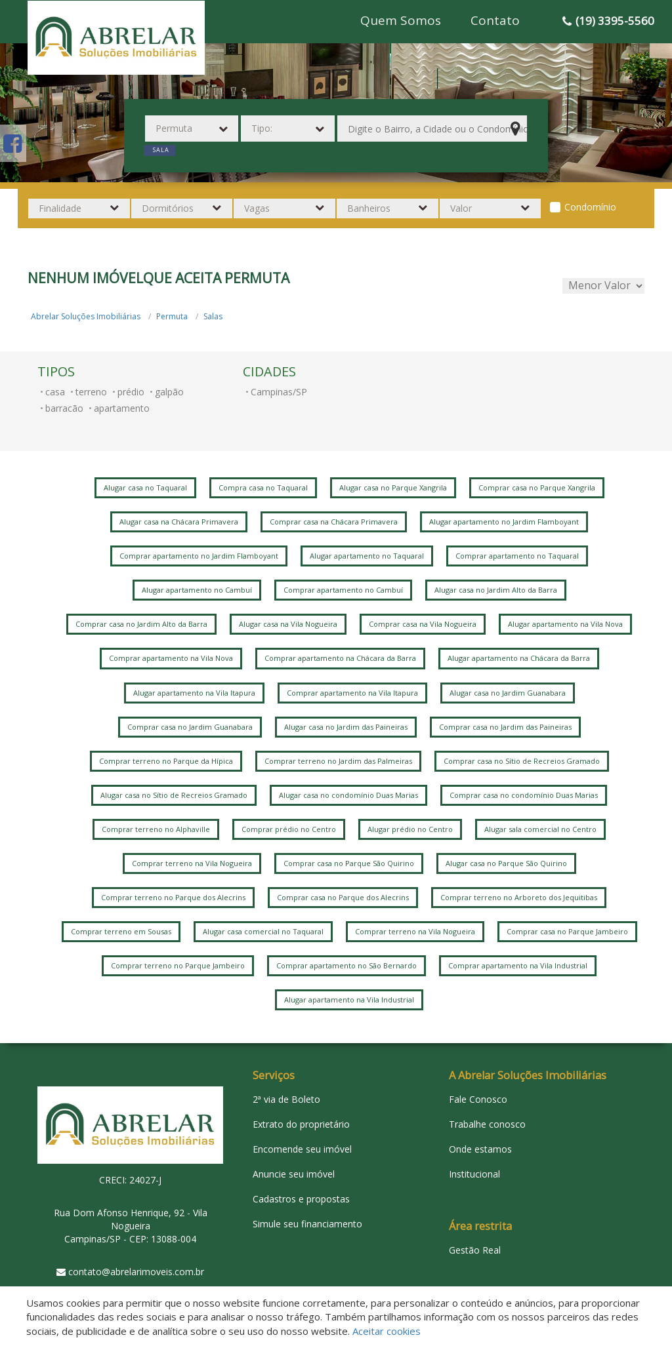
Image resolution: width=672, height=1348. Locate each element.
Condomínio (590, 206)
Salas (212, 316)
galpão (169, 392)
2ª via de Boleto (286, 1099)
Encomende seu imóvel (302, 1149)
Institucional (474, 1174)
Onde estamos (480, 1149)
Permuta (172, 316)
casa (55, 392)
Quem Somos (400, 20)
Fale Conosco (478, 1099)
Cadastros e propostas (301, 1199)
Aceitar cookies (386, 1331)
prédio (130, 392)
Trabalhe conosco (487, 1124)
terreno (91, 392)
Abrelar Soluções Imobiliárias (85, 316)
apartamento (122, 408)
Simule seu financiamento (307, 1224)
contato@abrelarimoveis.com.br (136, 1271)
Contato (495, 20)
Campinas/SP (279, 392)
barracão (64, 408)
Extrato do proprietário (301, 1124)
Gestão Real (475, 1250)
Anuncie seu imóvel (294, 1174)
